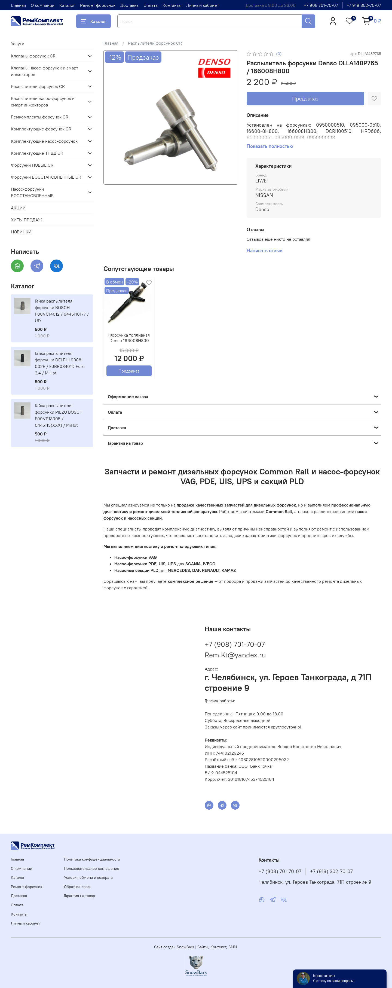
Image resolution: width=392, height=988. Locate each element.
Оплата (150, 5)
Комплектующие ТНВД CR (37, 153)
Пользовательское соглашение (91, 868)
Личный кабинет (202, 5)
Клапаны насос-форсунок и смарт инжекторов (44, 71)
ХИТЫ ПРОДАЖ (26, 219)
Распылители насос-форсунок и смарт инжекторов (43, 102)
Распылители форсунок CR (155, 43)
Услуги (17, 43)
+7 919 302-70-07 (364, 5)
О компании (42, 5)
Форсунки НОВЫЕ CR (32, 165)
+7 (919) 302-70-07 (331, 871)
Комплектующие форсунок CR (41, 129)
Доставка (129, 5)
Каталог (67, 5)
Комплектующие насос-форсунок (44, 141)
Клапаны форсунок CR (33, 56)
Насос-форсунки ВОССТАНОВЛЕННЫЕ (32, 192)
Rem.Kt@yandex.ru (235, 654)
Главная (18, 5)
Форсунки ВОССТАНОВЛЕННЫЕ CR (46, 177)
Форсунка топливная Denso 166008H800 (129, 337)
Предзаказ (305, 98)
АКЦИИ (18, 208)
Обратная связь (77, 886)
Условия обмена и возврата (88, 877)
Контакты (172, 5)
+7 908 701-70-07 (321, 5)
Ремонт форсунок (97, 5)
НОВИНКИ (21, 231)
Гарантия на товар (79, 895)
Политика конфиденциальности (92, 859)
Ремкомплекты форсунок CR (39, 117)
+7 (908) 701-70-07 (235, 644)
